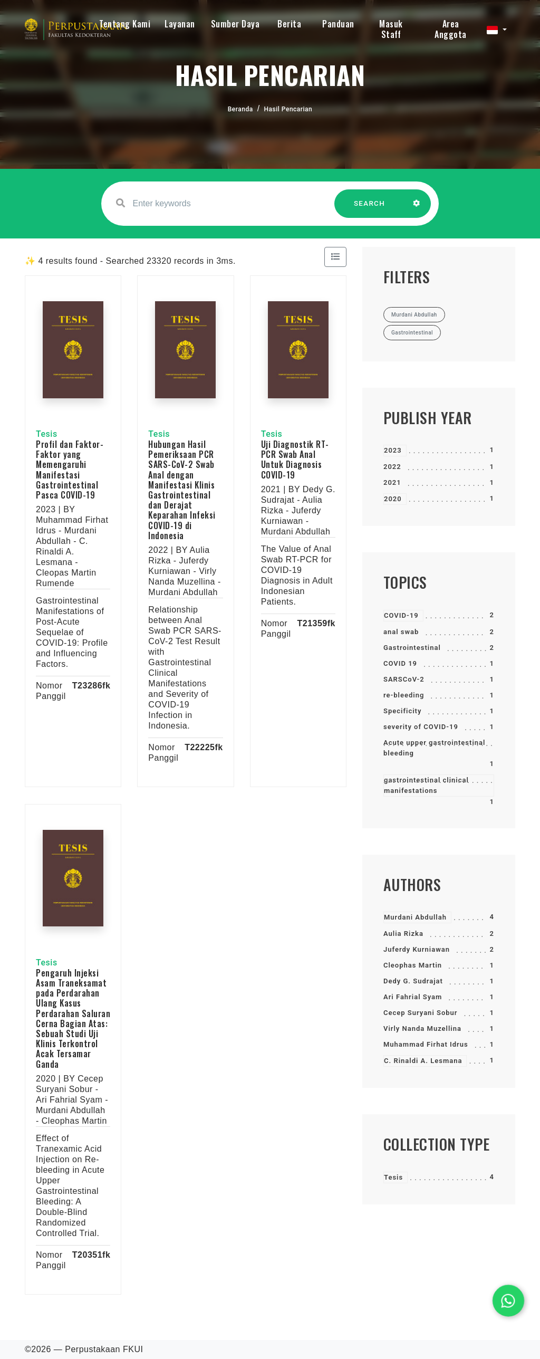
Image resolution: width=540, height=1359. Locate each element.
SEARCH (369, 208)
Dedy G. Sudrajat (413, 981)
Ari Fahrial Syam (412, 997)
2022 (392, 467)
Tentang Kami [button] (124, 23)
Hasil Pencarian (288, 109)
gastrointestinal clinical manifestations (426, 785)
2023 (393, 450)
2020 (393, 499)
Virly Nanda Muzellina (422, 1028)
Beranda (240, 109)
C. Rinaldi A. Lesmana (423, 1061)
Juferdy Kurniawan (416, 949)
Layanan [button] (180, 23)
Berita (289, 23)
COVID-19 (401, 615)
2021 (392, 482)
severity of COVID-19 (420, 727)
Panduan (338, 23)
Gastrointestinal (412, 648)
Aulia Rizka (403, 933)
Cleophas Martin (412, 965)
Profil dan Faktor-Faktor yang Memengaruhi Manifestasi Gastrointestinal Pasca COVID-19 (69, 469)
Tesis (393, 1177)
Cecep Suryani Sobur (420, 1013)
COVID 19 (400, 663)
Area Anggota (451, 29)
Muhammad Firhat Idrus (425, 1044)
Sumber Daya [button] (235, 23)
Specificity (402, 711)
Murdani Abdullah (415, 917)
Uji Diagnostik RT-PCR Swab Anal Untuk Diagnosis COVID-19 (295, 459)
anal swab (401, 632)
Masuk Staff (391, 29)
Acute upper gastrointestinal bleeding (434, 748)
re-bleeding (403, 695)
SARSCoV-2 (404, 679)
